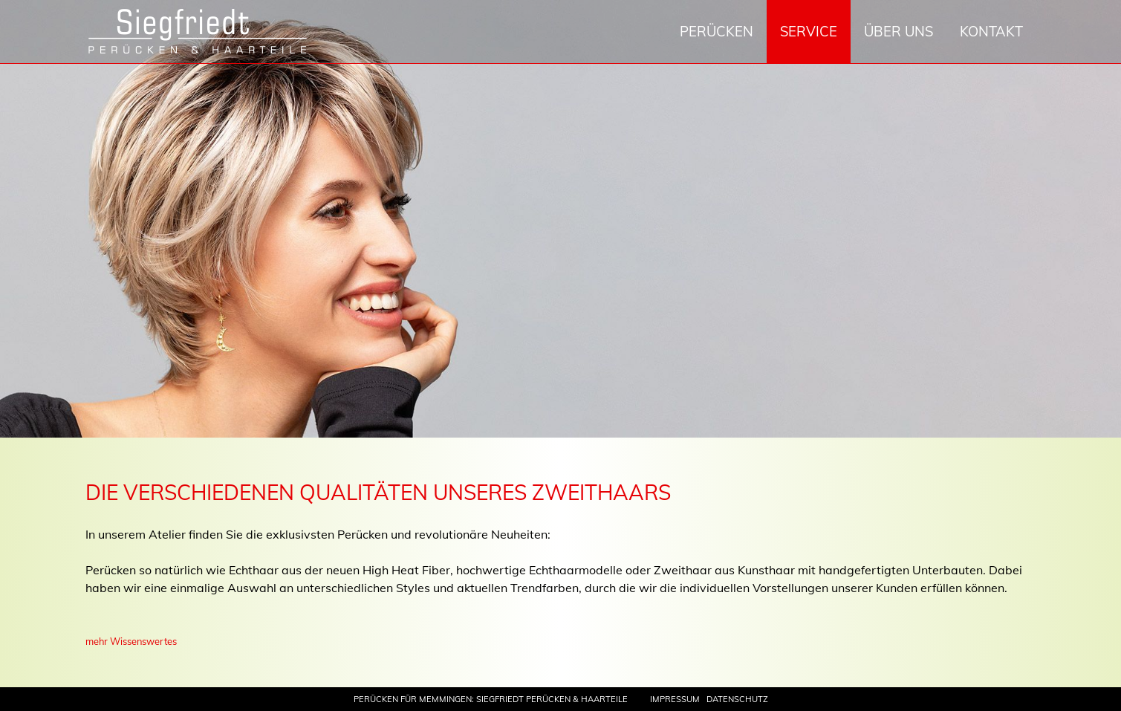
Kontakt (991, 31)
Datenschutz (737, 699)
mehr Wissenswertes (131, 641)
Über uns (898, 31)
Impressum (675, 699)
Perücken (716, 31)
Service (808, 31)
